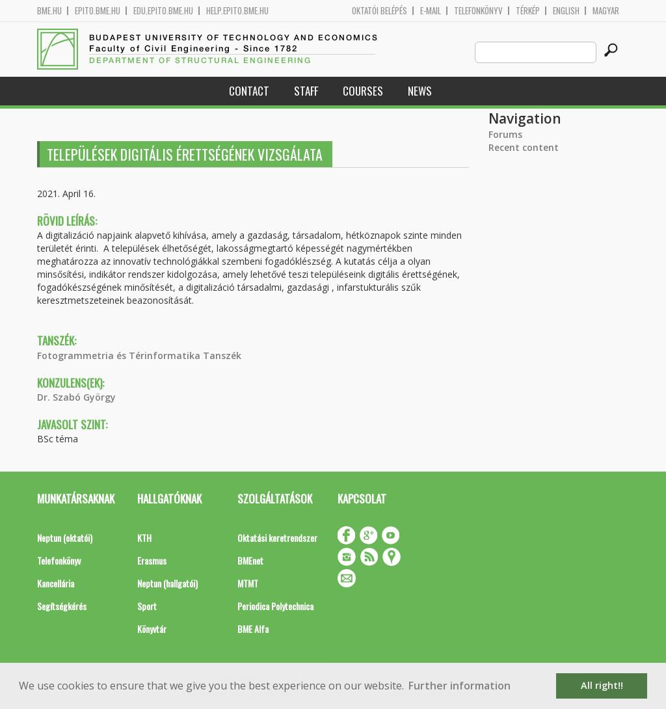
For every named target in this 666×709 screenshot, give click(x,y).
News (420, 91)
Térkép (528, 11)
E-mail (430, 11)
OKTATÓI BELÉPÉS (379, 11)
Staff (306, 91)
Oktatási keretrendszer (277, 537)
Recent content (523, 147)
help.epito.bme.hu (237, 11)
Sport (147, 606)
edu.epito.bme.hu (163, 11)
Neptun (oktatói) (64, 537)
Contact (249, 91)
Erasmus (151, 560)
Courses (363, 91)
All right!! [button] (602, 685)
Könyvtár (151, 628)
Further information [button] (459, 685)
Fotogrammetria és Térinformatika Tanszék (139, 355)
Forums (505, 134)
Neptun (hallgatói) (167, 583)
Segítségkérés (62, 606)
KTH (144, 537)
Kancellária (55, 583)
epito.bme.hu (97, 11)
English (566, 11)
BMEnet (250, 560)
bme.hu (49, 11)
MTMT (247, 583)
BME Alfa (253, 628)
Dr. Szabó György (76, 397)
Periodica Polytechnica (275, 606)
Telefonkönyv (478, 11)
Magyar (606, 11)
